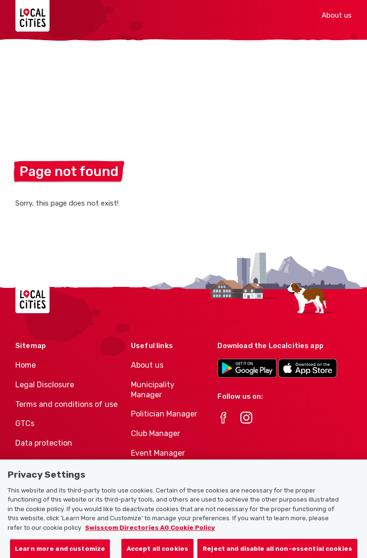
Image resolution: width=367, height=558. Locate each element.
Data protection (43, 443)
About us (337, 15)
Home (25, 365)
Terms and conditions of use (66, 404)
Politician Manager (164, 413)
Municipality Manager (152, 389)
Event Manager (158, 453)
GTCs (24, 423)
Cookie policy (38, 462)
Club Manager (155, 433)
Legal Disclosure (44, 384)
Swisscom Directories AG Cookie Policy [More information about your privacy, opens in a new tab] (150, 533)
